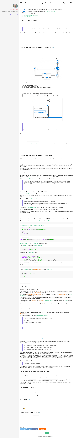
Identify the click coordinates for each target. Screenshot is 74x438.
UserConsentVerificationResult (32, 207)
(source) (55, 129)
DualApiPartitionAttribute (30, 151)
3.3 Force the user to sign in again (34, 178)
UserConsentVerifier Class (41, 193)
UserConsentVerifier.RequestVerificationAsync (37, 198)
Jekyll (47, 436)
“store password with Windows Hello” (42, 315)
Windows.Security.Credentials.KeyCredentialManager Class (30, 143)
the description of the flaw (51, 11)
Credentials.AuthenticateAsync (41, 237)
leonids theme (53, 436)
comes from (31, 269)
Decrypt (33, 252)
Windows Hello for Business (28, 35)
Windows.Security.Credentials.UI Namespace (28, 193)
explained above (49, 394)
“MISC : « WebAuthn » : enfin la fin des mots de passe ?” (54, 55)
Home (47, 432)
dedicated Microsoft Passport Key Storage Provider (52, 35)
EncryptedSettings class (25, 245)
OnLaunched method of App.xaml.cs (35, 220)
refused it (66, 300)
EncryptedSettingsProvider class (38, 245)
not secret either (49, 269)
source (65, 29)
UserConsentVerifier (26, 184)
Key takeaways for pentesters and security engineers (30, 15)
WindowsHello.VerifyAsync (49, 220)
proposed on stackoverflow (49, 300)
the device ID (26, 269)
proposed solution (24, 325)
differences (39, 35)
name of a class (27, 264)
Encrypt (29, 252)
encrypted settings (35, 243)
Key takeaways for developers (26, 16)
